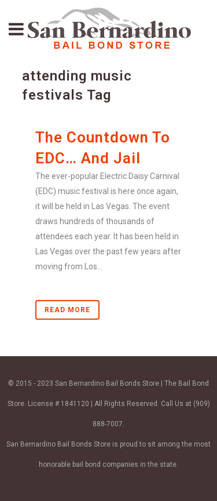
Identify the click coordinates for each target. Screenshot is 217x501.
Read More (67, 310)
